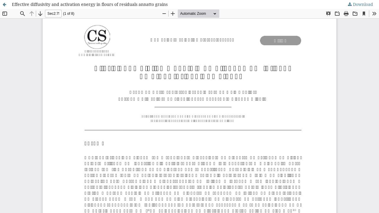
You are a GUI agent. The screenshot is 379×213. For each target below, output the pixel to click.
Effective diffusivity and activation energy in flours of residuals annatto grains (90, 4)
